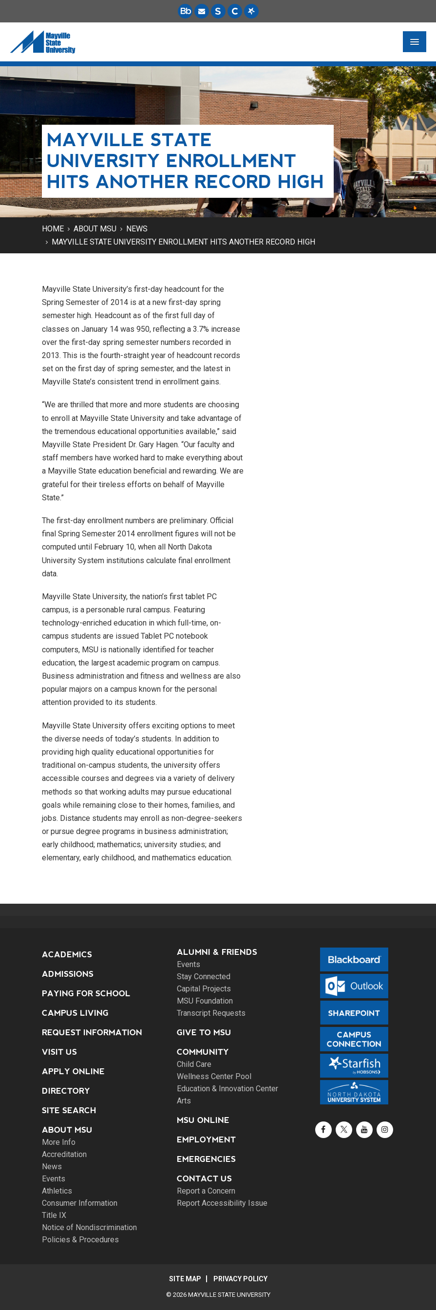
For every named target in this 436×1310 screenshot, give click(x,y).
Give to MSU (204, 1032)
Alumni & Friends (217, 952)
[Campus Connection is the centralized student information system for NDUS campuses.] (234, 11)
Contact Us (204, 1178)
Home (53, 228)
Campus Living (75, 1013)
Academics (67, 954)
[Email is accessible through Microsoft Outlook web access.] (201, 11)
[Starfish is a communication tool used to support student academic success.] (251, 11)
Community (203, 1052)
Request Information (92, 1032)
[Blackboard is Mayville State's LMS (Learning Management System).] (185, 11)
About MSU (95, 228)
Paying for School (86, 993)
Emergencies (206, 1159)
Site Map (185, 1278)
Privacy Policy (240, 1278)
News (137, 228)
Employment (206, 1139)
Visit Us (59, 1052)
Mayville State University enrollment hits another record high (183, 242)
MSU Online (203, 1120)
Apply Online (73, 1071)
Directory (66, 1091)
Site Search (69, 1110)
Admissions (68, 974)
